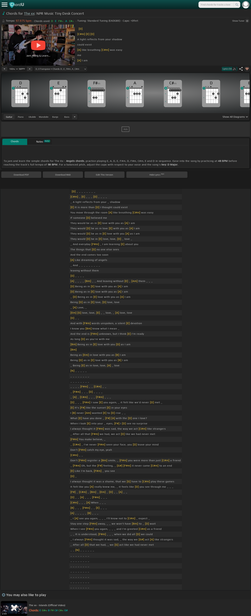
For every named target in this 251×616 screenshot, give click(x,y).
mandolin (43, 117)
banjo (55, 117)
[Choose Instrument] (74, 116)
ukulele (32, 117)
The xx (29, 13)
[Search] (237, 4)
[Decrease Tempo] (4, 69)
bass (66, 117)
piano (21, 117)
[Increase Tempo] (29, 69)
